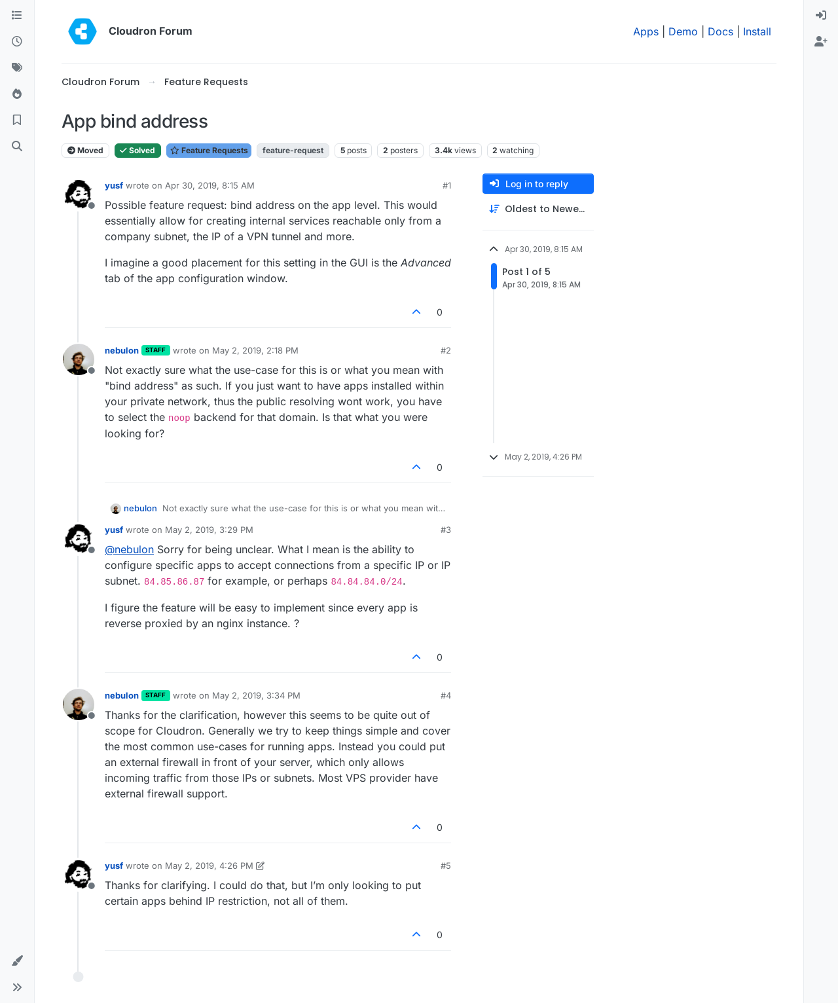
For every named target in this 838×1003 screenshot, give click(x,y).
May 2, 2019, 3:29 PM (209, 529)
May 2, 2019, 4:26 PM (209, 865)
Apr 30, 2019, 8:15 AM (210, 185)
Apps (646, 31)
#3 (446, 529)
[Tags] (17, 68)
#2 (446, 350)
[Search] (17, 146)
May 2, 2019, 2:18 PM (255, 350)
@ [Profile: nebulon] (129, 549)
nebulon (122, 350)
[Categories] (17, 15)
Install (757, 31)
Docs (720, 31)
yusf (114, 185)
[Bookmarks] (17, 120)
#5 (446, 865)
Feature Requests (209, 150)
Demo (683, 31)
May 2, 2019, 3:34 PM (256, 695)
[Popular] (17, 94)
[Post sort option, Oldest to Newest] (538, 209)
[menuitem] (821, 15)
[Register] (821, 41)
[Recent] (17, 41)
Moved (85, 150)
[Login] (821, 15)
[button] (17, 961)
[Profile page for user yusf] (78, 194)
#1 (447, 185)
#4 (446, 695)
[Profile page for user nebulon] (78, 359)
